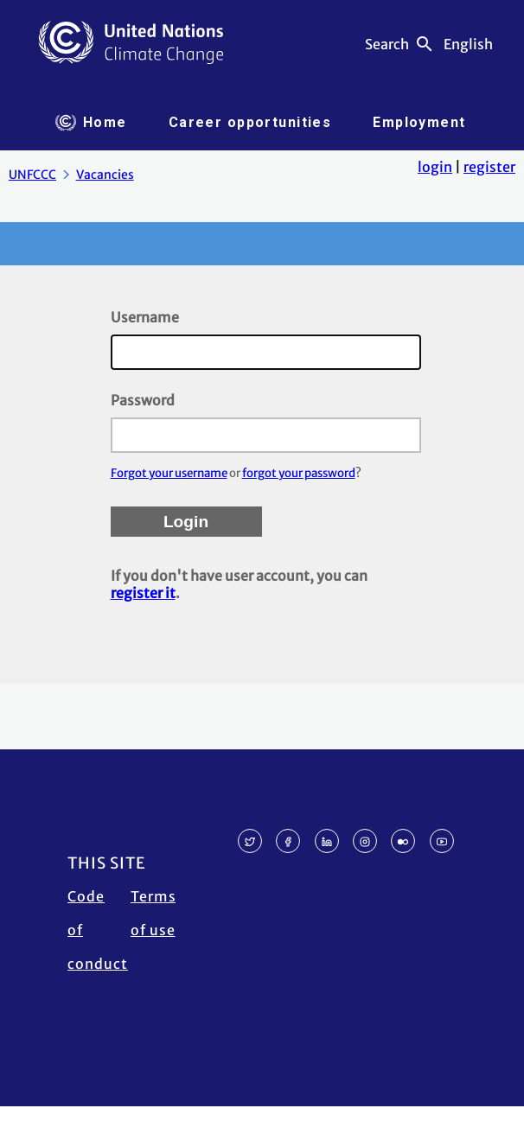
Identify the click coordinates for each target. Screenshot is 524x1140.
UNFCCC (32, 174)
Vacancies (105, 174)
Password (143, 400)
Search (387, 44)
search (424, 44)
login (435, 166)
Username (145, 317)
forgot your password (298, 473)
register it (143, 593)
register (489, 166)
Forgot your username (169, 473)
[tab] (91, 122)
